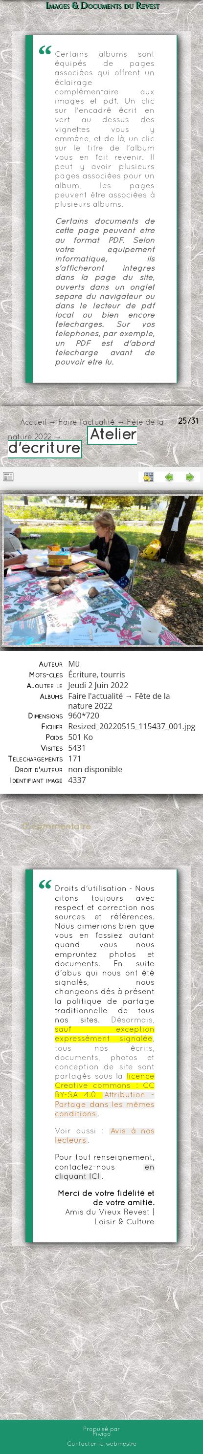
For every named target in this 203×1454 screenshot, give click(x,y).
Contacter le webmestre (101, 1444)
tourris (113, 674)
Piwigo (101, 1434)
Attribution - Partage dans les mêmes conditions (105, 1104)
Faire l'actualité (86, 422)
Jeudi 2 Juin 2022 (98, 685)
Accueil (33, 422)
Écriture (82, 674)
